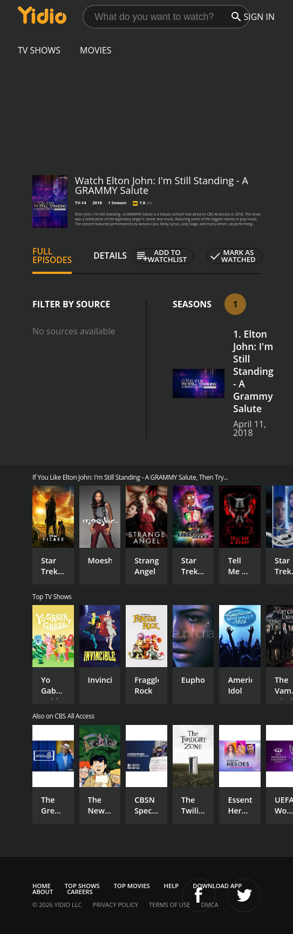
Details (110, 255)
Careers (79, 892)
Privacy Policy (115, 905)
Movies (96, 50)
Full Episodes (52, 255)
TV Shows (39, 50)
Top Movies (132, 886)
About (42, 892)
